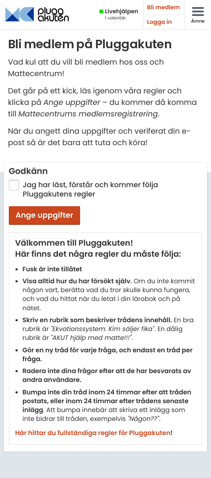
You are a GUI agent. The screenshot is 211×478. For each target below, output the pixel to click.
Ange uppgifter (44, 215)
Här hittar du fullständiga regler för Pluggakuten (92, 433)
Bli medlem (163, 7)
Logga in (159, 22)
